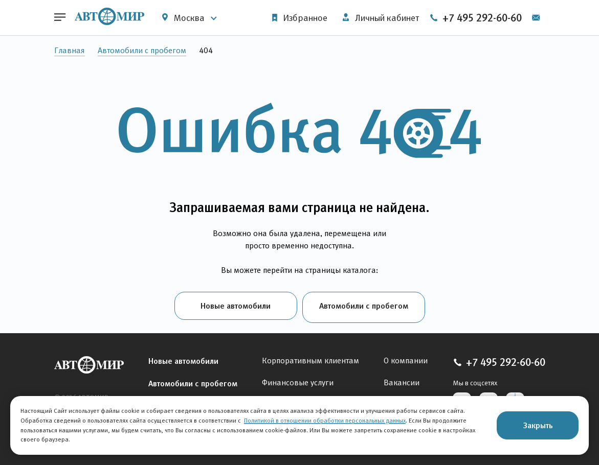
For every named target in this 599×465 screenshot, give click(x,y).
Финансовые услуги (298, 379)
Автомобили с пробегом (142, 50)
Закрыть (538, 425)
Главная (69, 50)
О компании (406, 357)
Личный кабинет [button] (380, 18)
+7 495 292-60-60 (494, 18)
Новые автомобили (236, 305)
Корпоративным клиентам (310, 357)
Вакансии (401, 379)
